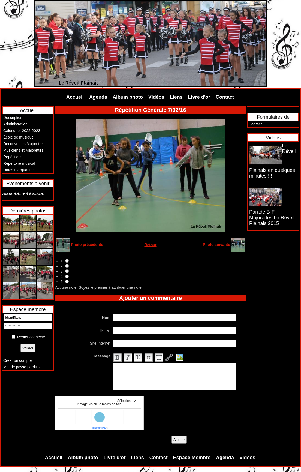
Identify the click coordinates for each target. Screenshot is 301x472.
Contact (225, 97)
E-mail (105, 330)
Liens (176, 97)
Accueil (75, 97)
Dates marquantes (18, 170)
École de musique (18, 137)
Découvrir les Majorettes (23, 144)
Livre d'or (199, 97)
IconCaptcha (98, 427)
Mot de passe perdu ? (21, 367)
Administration (15, 124)
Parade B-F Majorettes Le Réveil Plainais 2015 (271, 217)
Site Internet (100, 343)
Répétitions (12, 157)
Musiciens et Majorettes (23, 150)
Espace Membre (191, 457)
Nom (106, 317)
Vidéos (156, 97)
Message (102, 356)
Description (12, 117)
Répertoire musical (19, 163)
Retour (150, 245)
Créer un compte (17, 360)
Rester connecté (31, 337)
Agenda (98, 97)
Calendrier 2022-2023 (21, 130)
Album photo (128, 97)
